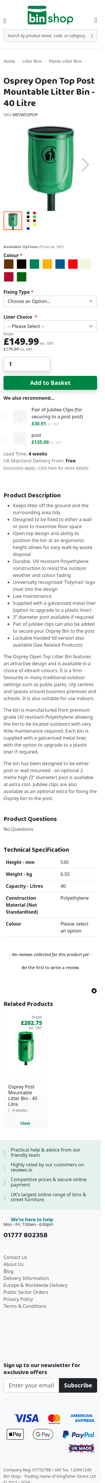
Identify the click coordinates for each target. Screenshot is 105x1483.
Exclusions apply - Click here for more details (46, 468)
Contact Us (15, 1257)
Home (9, 61)
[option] (9, 264)
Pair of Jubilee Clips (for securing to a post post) (57, 413)
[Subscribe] (78, 1385)
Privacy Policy (18, 1299)
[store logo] (50, 15)
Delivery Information (26, 1278)
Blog (8, 1271)
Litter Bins (32, 61)
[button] (85, 164)
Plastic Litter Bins (65, 61)
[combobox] (50, 35)
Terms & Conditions (25, 1306)
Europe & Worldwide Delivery (35, 1285)
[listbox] (50, 270)
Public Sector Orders (26, 1292)
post (36, 435)
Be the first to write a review (50, 967)
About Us (14, 1264)
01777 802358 (26, 1235)
